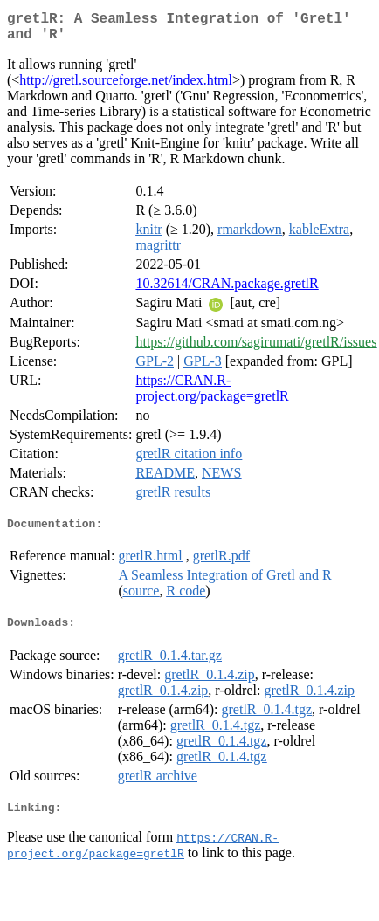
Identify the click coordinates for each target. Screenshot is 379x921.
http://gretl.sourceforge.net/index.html (125, 86)
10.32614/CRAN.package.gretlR (226, 290)
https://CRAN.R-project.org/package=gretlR (211, 395)
